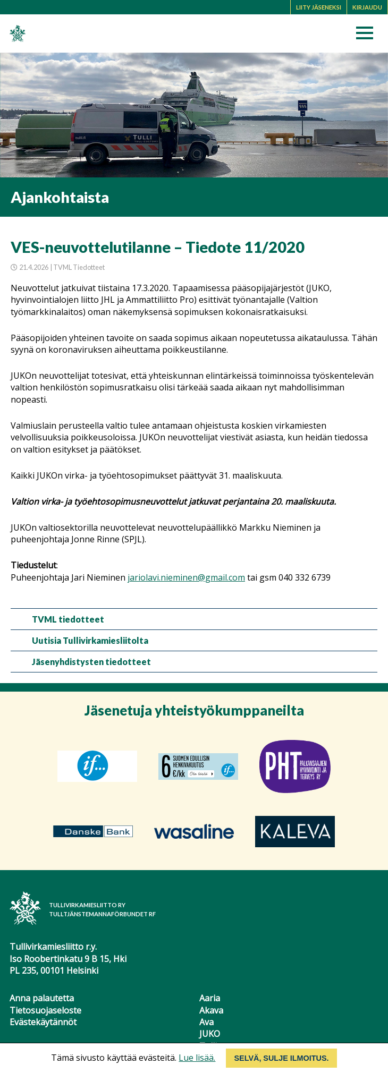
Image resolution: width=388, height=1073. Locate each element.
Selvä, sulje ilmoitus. (281, 1058)
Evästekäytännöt (43, 1022)
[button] (368, 36)
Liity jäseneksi (318, 7)
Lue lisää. (197, 1057)
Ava (206, 1022)
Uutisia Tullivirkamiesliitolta (90, 640)
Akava (211, 1010)
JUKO (209, 1034)
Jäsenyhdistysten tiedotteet (91, 662)
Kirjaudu (367, 7)
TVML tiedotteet (68, 619)
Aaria (209, 998)
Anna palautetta (42, 998)
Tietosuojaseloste (45, 1010)
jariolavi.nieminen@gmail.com (186, 577)
